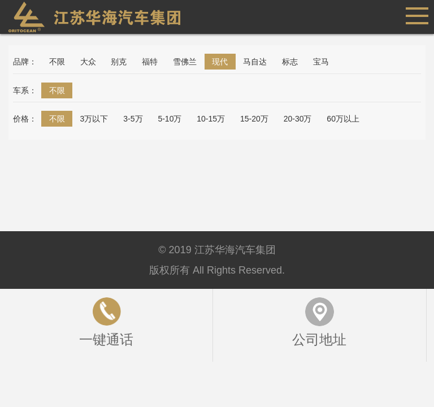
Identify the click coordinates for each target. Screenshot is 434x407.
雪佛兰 (185, 61)
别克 (119, 61)
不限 (57, 61)
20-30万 (298, 118)
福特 (150, 61)
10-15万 (211, 118)
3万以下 (94, 118)
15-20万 (254, 118)
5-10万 (169, 118)
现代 (220, 61)
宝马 (321, 61)
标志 (290, 61)
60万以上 (343, 118)
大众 (88, 61)
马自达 (255, 61)
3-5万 (132, 118)
